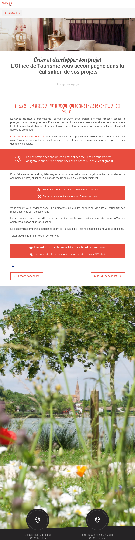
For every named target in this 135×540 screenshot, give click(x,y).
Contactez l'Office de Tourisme (27, 136)
